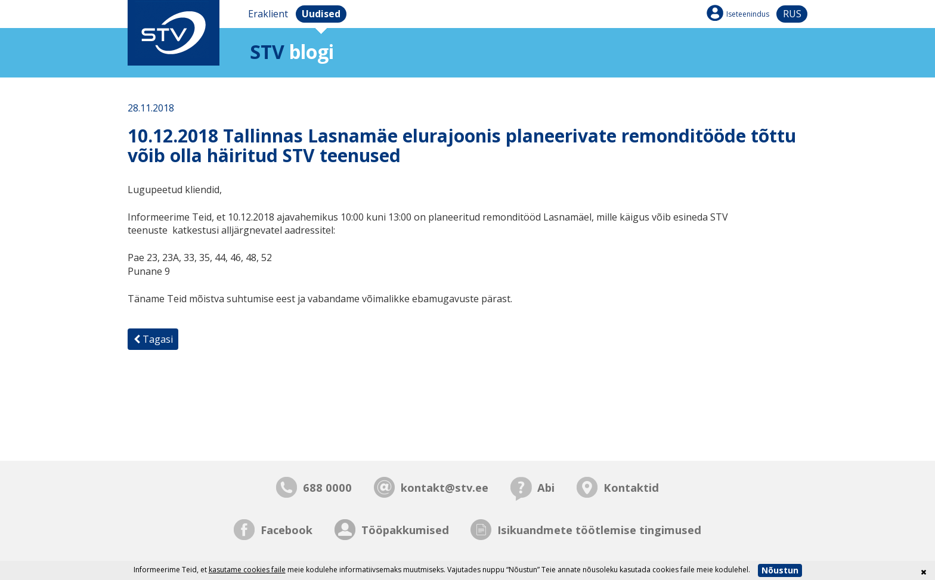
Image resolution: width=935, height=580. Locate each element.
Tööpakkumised (405, 529)
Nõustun (779, 570)
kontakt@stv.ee (444, 487)
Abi (546, 487)
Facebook (286, 529)
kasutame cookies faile (247, 570)
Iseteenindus (747, 14)
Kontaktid (631, 487)
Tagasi (153, 339)
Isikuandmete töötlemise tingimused (599, 529)
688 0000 (327, 487)
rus (792, 13)
